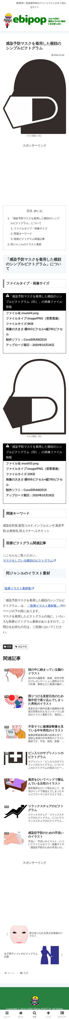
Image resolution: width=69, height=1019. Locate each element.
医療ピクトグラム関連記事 (29, 238)
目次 (30, 210)
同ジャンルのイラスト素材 (25, 244)
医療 (7, 646)
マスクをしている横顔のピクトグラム (29, 560)
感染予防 (21, 646)
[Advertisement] (34, 174)
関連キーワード (23, 233)
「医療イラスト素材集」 (45, 605)
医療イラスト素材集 (19, 588)
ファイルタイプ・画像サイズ (30, 228)
